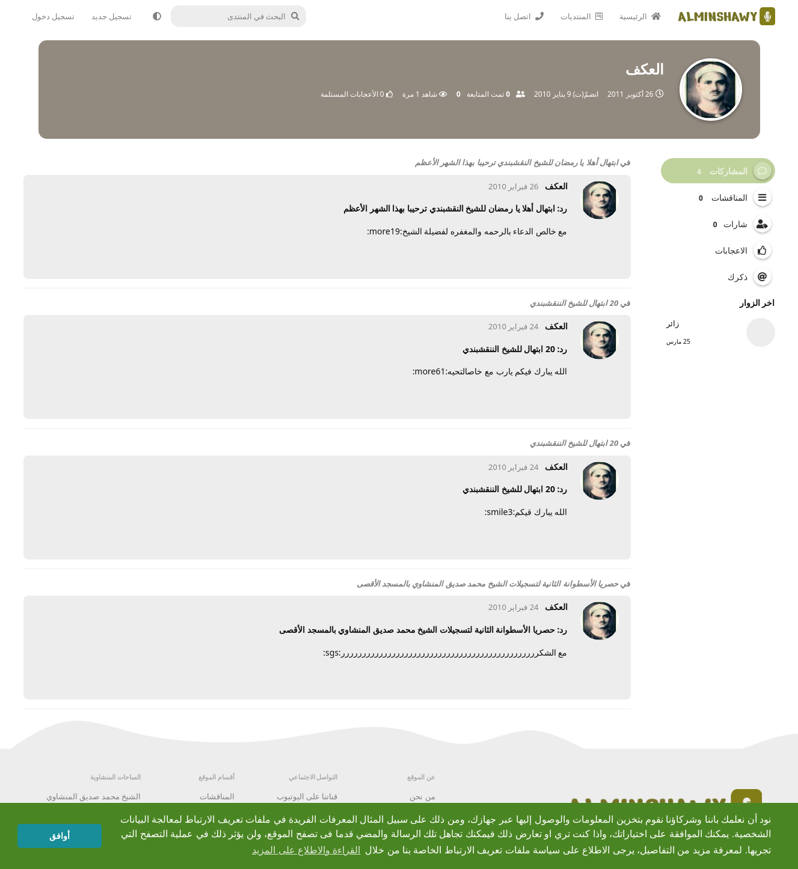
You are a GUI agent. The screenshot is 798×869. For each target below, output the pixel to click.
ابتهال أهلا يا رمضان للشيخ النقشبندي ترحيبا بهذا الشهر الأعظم (516, 162)
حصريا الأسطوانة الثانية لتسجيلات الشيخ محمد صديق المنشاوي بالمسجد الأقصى (487, 583)
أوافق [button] (59, 836)
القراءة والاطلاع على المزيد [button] (306, 850)
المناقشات (217, 796)
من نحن (422, 796)
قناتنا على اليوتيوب (307, 796)
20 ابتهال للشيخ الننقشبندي (574, 302)
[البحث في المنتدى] (243, 16)
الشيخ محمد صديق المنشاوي (93, 796)
